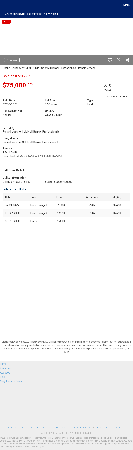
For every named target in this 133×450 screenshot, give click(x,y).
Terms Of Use (17, 427)
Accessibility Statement (74, 427)
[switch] (110, 60)
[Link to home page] (3, 5)
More (126, 5)
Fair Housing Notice (110, 427)
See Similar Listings (117, 97)
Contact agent (11, 60)
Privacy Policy (41, 427)
